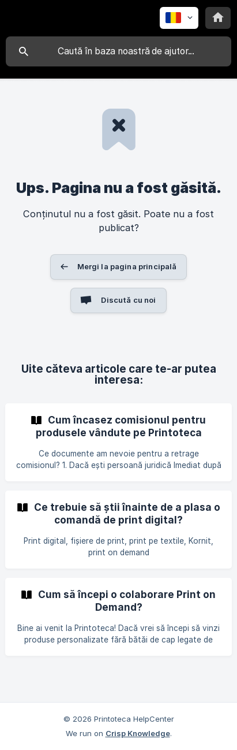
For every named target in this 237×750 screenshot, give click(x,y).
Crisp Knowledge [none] (138, 733)
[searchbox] (118, 51)
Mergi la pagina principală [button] (127, 266)
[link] (118, 442)
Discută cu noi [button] (128, 300)
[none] (179, 18)
